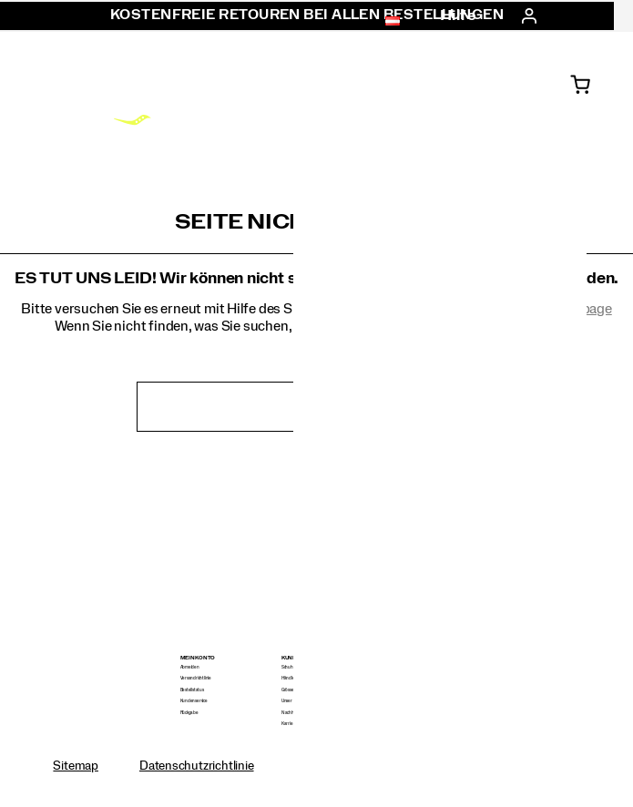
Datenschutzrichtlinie (196, 766)
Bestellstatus (192, 690)
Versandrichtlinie (195, 678)
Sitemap (75, 766)
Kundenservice (194, 701)
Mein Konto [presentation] (198, 658)
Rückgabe (189, 712)
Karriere (289, 723)
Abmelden (189, 667)
